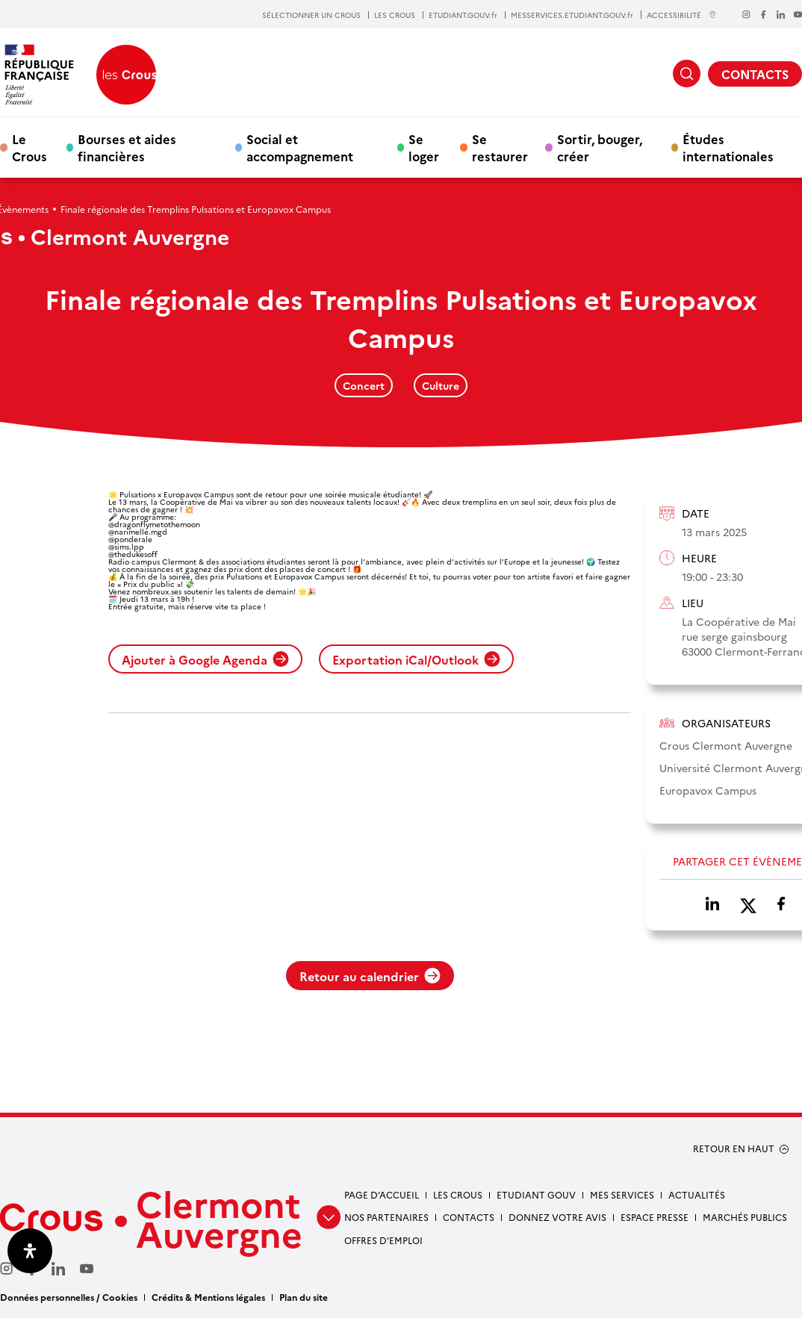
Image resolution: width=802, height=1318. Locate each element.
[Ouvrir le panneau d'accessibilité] (29, 1250)
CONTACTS (755, 74)
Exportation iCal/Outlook (416, 659)
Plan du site (303, 1296)
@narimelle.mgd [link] (137, 531)
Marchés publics (745, 1216)
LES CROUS (394, 15)
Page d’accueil (381, 1194)
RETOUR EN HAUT (733, 1148)
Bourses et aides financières (127, 147)
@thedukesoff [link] (133, 554)
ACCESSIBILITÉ (682, 14)
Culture (440, 385)
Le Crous (29, 147)
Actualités (696, 1194)
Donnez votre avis (557, 1216)
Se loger (423, 147)
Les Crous (457, 1194)
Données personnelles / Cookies (68, 1296)
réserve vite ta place (224, 606)
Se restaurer (500, 147)
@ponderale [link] (130, 539)
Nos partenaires (386, 1216)
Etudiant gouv (536, 1194)
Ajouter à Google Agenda (205, 659)
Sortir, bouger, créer (599, 147)
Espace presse (654, 1216)
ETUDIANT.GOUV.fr (463, 15)
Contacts (468, 1216)
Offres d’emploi (383, 1240)
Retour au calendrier (370, 976)
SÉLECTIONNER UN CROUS (311, 15)
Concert (364, 385)
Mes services (622, 1194)
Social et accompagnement (299, 147)
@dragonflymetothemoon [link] (154, 524)
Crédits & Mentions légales (208, 1296)
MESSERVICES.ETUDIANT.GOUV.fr (572, 15)
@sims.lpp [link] (126, 546)
